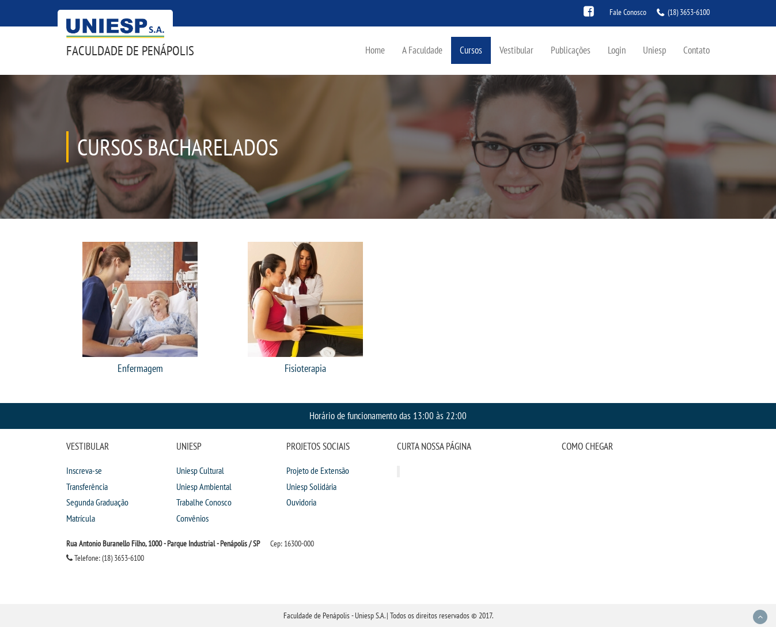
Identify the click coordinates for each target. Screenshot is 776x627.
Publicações (570, 49)
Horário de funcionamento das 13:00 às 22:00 (388, 415)
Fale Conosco (628, 12)
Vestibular (516, 49)
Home (375, 49)
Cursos (471, 49)
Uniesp (654, 49)
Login (617, 49)
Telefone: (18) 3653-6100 (105, 558)
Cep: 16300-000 (292, 543)
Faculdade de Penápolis (130, 50)
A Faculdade (422, 49)
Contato (696, 49)
